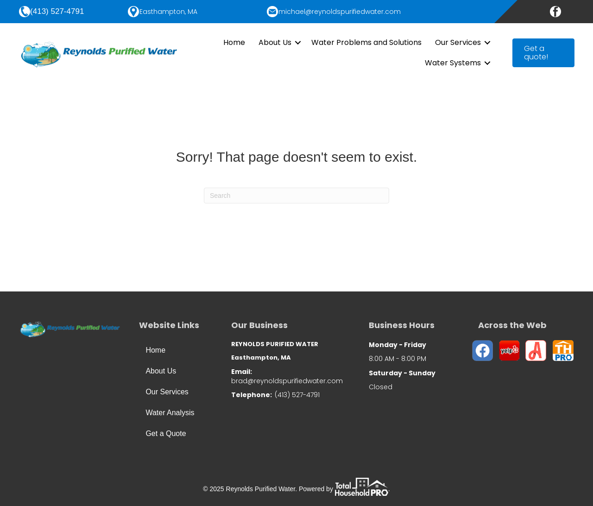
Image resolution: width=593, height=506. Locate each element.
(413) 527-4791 (57, 11)
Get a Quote (165, 433)
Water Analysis (169, 413)
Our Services (458, 42)
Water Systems (453, 62)
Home (234, 42)
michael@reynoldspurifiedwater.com (339, 11)
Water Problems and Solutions (366, 42)
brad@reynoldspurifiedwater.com (287, 381)
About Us (275, 42)
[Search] (296, 195)
